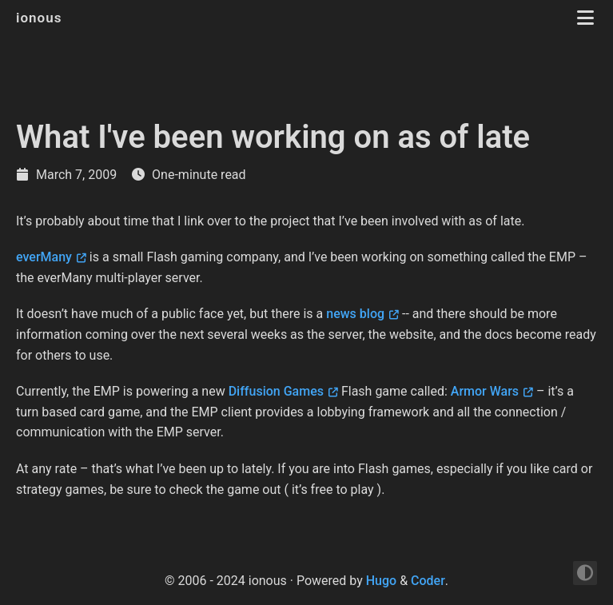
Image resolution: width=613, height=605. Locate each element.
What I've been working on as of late (273, 137)
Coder (428, 580)
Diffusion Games (276, 391)
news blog (355, 313)
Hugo (381, 580)
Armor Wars (485, 391)
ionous (41, 18)
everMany (44, 257)
